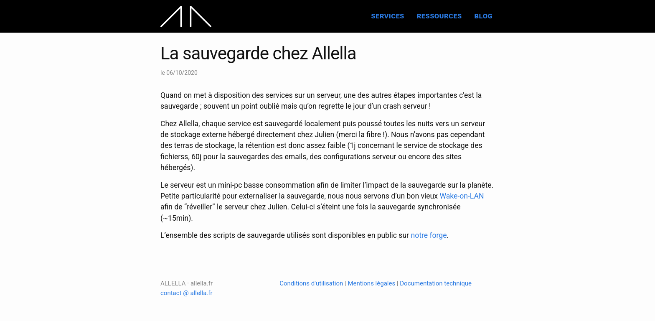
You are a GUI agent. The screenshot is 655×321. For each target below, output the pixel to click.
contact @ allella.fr (186, 293)
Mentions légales (371, 283)
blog (484, 15)
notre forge (429, 235)
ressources (439, 15)
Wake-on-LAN (461, 196)
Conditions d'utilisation (311, 283)
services (387, 15)
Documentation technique (436, 283)
